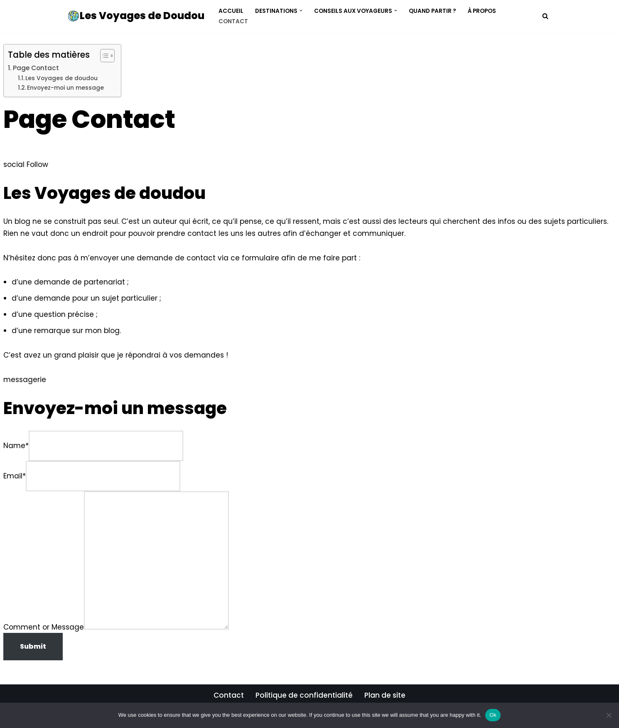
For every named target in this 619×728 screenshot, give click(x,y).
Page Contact (36, 68)
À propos (482, 11)
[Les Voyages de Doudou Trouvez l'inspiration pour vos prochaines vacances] (135, 16)
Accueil (231, 11)
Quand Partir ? (432, 11)
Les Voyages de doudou (61, 78)
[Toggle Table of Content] (103, 56)
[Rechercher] (545, 16)
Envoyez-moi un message (65, 88)
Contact (233, 21)
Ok (492, 715)
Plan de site (384, 695)
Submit (33, 646)
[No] (608, 715)
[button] (301, 10)
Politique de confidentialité (304, 695)
